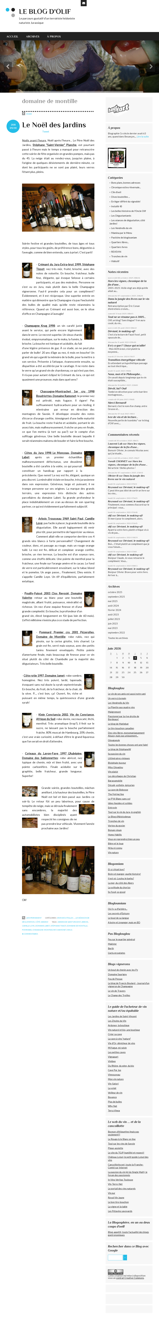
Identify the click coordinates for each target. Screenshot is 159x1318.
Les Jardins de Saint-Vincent (122, 1016)
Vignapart (113, 1056)
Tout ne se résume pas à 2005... (127, 317)
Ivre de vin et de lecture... (123, 417)
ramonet (61, 930)
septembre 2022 (116, 632)
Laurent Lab (115, 443)
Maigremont (114, 711)
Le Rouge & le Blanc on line (122, 1139)
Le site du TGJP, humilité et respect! (126, 1152)
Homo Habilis (115, 834)
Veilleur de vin (115, 1092)
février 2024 (114, 610)
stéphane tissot (58, 926)
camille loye (28, 926)
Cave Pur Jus (114, 1070)
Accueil (12, 36)
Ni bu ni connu (115, 848)
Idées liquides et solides (120, 803)
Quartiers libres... (120, 242)
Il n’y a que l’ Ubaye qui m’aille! (126, 345)
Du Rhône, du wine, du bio (121, 1065)
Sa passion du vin (116, 753)
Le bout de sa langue (118, 917)
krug (69, 930)
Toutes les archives (118, 637)
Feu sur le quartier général (121, 939)
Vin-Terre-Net (115, 1184)
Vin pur (111, 1193)
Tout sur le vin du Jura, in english (124, 812)
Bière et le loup (115, 843)
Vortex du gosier (116, 825)
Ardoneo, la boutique (118, 1025)
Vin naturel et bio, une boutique (124, 1029)
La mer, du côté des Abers (121, 883)
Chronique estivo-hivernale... (126, 187)
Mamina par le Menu (121, 232)
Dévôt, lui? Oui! (117, 388)
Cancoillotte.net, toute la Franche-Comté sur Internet (125, 1166)
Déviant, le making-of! (121, 331)
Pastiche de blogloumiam (124, 237)
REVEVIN (116, 251)
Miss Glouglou (115, 767)
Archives (32, 36)
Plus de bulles (115, 1101)
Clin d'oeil (116, 192)
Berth (111, 948)
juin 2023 (113, 623)
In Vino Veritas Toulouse (120, 1179)
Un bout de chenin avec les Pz (123, 969)
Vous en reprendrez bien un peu (124, 839)
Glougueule (114, 740)
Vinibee (112, 1061)
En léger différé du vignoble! (126, 201)
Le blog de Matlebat (118, 723)
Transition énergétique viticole (126, 359)
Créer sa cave (115, 1034)
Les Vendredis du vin (121, 228)
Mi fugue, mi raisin (117, 1047)
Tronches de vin (119, 256)
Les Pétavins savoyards (120, 1211)
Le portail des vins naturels (122, 1188)
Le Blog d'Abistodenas (119, 816)
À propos (54, 36)
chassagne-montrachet (44, 930)
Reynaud (113, 487)
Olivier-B (113, 475)
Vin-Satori (113, 1083)
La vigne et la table (117, 1206)
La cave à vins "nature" (119, 1038)
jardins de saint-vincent (69, 922)
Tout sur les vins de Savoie (121, 1143)
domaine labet (42, 926)
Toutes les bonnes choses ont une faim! (128, 744)
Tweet (45, 131)
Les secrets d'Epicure (118, 913)
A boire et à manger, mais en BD (124, 922)
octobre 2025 (115, 592)
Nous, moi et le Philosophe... (125, 374)
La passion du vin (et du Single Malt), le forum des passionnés (127, 1174)
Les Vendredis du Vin (118, 702)
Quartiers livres (119, 247)
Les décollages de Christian (122, 776)
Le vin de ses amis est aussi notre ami (127, 693)
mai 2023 (113, 628)
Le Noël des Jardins (54, 125)
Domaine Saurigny (117, 974)
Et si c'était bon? (116, 869)
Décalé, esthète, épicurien (121, 785)
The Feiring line (116, 794)
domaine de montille (77, 926)
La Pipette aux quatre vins (121, 707)
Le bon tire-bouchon (118, 1202)
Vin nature (113, 852)
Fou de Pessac (115, 978)
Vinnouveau (114, 1074)
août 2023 (113, 614)
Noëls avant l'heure (34, 140)
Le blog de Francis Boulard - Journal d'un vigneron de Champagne (128, 985)
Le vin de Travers (116, 990)
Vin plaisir (113, 771)
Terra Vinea (114, 1110)
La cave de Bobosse (118, 789)
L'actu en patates (116, 952)
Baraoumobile (115, 780)
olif (110, 515)
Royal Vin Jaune (116, 1197)
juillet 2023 (114, 619)
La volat (112, 1088)
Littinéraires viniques (119, 758)
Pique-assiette (115, 1148)
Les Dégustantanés (121, 215)
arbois (85, 922)
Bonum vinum (115, 830)
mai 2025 (113, 601)
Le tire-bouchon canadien (121, 728)
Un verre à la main (117, 698)
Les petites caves (117, 1052)
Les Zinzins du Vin (117, 1020)
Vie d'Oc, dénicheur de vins (121, 1043)
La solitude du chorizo (119, 887)
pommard (27, 930)
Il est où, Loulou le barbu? (121, 878)
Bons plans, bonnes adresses (125, 182)
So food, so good (116, 892)
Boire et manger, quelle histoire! (124, 874)
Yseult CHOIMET (117, 461)
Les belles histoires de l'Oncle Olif (128, 211)
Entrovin (112, 807)
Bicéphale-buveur (117, 762)
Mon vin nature (116, 1079)
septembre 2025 (116, 596)
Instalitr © (116, 206)
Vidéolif (115, 261)
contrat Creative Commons (130, 1277)
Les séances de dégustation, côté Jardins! (127, 222)
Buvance (112, 1097)
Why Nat (112, 1106)
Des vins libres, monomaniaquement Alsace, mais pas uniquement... (126, 734)
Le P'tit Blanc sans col (119, 798)
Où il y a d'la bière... (117, 908)
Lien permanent (32, 918)
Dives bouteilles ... (66, 918)
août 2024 (113, 605)
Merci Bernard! (117, 402)
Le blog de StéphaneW (119, 749)
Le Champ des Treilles (119, 995)
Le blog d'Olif (45, 11)
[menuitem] (14, 36)
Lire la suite (143, 136)
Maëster (112, 943)
